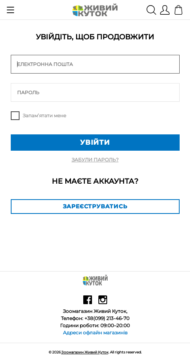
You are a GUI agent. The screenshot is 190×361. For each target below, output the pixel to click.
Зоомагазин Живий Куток (84, 352)
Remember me (15, 115)
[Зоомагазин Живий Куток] (95, 9)
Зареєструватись (95, 206)
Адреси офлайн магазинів (95, 333)
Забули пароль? (95, 160)
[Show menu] (10, 10)
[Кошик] (179, 10)
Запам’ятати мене (44, 115)
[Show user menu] (164, 10)
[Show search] (151, 10)
